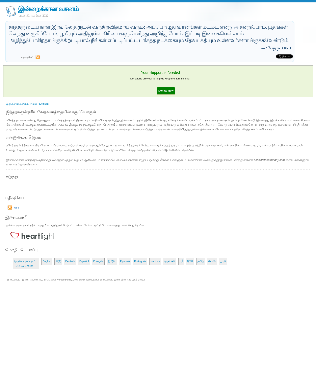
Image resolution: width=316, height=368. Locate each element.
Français (98, 261)
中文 (58, 261)
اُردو (181, 261)
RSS (16, 207)
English (47, 261)
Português (140, 261)
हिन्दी (190, 261)
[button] (166, 90)
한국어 (112, 261)
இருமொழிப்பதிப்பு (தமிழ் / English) (27, 103)
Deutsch (70, 261)
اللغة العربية (169, 261)
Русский (125, 261)
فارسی (223, 261)
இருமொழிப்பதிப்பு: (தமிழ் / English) (26, 263)
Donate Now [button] (166, 90)
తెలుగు (212, 261)
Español (84, 261)
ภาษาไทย (155, 261)
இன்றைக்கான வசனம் (48, 9)
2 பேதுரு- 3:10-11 (278, 48)
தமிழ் (201, 261)
